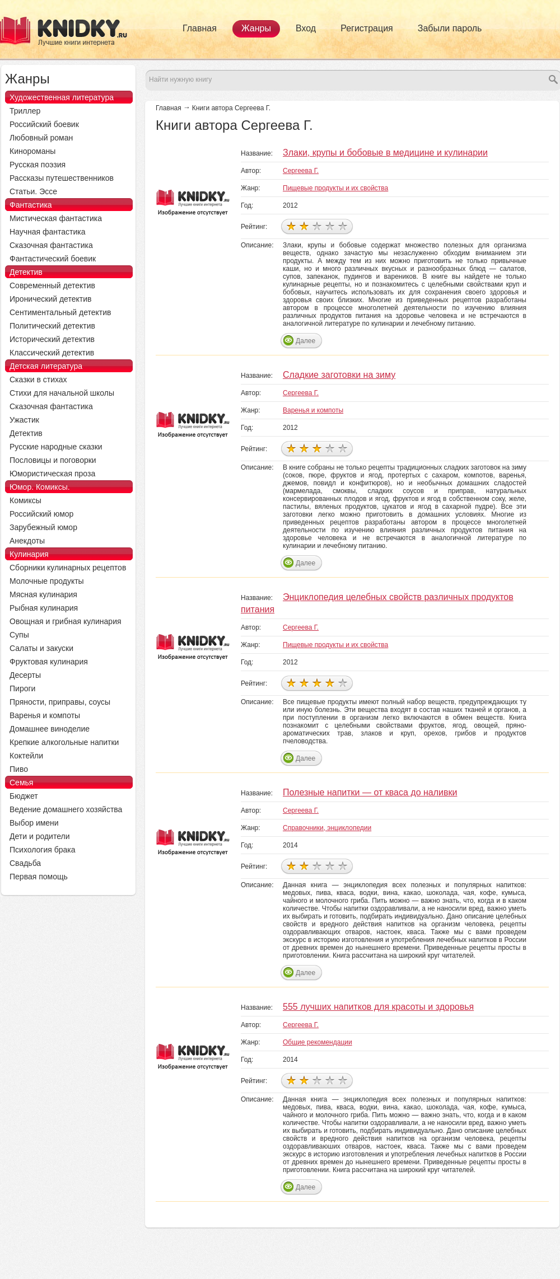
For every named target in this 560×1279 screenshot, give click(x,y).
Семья (21, 782)
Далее (305, 341)
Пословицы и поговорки (53, 460)
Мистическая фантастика (56, 218)
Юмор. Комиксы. (40, 486)
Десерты (25, 675)
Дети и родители (39, 836)
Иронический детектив (50, 298)
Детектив (26, 272)
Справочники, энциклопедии (327, 828)
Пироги (22, 688)
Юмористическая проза (52, 473)
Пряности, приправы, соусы (60, 701)
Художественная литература (62, 97)
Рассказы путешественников (62, 178)
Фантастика (31, 204)
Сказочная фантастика (51, 245)
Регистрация (366, 28)
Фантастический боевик (53, 258)
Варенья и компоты (313, 410)
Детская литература (46, 366)
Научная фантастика (48, 231)
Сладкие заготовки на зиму (339, 375)
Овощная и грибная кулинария (66, 621)
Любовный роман (41, 137)
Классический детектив (52, 352)
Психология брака (43, 849)
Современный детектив (52, 285)
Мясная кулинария (43, 594)
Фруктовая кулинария (49, 661)
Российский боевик (44, 124)
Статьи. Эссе (33, 191)
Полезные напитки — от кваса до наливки (370, 792)
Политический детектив (52, 325)
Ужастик (24, 419)
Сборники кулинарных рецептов (68, 567)
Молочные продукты (47, 581)
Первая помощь (39, 876)
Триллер (25, 110)
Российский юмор (41, 513)
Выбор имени (34, 822)
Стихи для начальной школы (62, 392)
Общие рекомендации (317, 1042)
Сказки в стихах (38, 379)
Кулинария (29, 554)
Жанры (256, 28)
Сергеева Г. (301, 171)
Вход (306, 28)
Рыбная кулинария (44, 607)
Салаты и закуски (41, 648)
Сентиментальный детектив (60, 312)
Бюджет (24, 795)
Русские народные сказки (56, 446)
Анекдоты (27, 540)
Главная (200, 28)
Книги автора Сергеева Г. (231, 108)
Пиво (19, 769)
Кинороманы (32, 151)
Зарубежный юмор (43, 527)
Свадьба (25, 863)
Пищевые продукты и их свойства (335, 188)
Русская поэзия (38, 164)
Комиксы (25, 500)
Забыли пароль (450, 28)
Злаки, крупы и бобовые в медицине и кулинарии (385, 152)
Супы (19, 634)
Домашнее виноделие (50, 728)
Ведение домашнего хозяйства (66, 809)
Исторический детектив (52, 339)
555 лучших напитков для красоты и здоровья (378, 1006)
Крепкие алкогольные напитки (64, 742)
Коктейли (26, 755)
